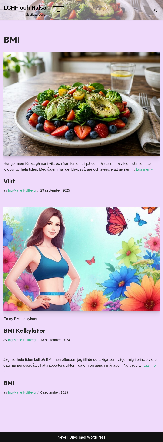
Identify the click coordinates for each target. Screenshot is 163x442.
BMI (9, 383)
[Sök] (155, 10)
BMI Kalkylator (24, 330)
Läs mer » (144, 169)
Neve (62, 437)
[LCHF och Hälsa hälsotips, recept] (24, 10)
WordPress (96, 437)
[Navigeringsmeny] (58, 10)
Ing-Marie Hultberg (22, 190)
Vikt (9, 181)
